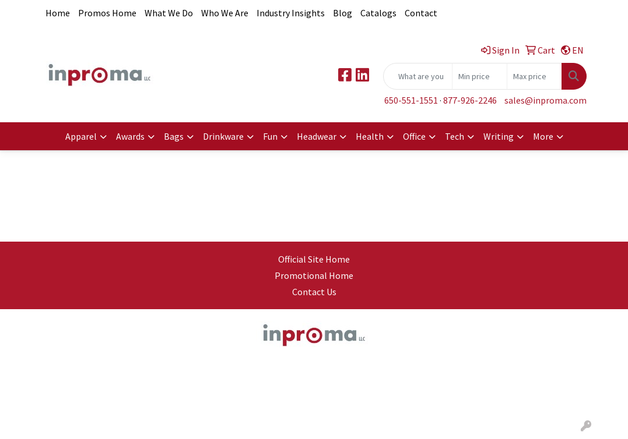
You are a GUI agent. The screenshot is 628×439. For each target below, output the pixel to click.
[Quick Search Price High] (534, 76)
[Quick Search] (417, 76)
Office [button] (414, 136)
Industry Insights (291, 13)
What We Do (169, 13)
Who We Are (224, 13)
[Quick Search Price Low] (479, 76)
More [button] (543, 136)
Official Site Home (314, 259)
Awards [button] (130, 136)
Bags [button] (174, 136)
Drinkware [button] (223, 136)
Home (57, 13)
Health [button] (370, 136)
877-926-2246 (470, 100)
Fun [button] (270, 136)
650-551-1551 (411, 100)
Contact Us (314, 292)
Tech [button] (454, 136)
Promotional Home (314, 275)
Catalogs (378, 13)
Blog (342, 13)
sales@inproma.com (545, 100)
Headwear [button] (316, 136)
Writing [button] (498, 136)
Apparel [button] (81, 136)
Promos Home (107, 13)
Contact (421, 13)
